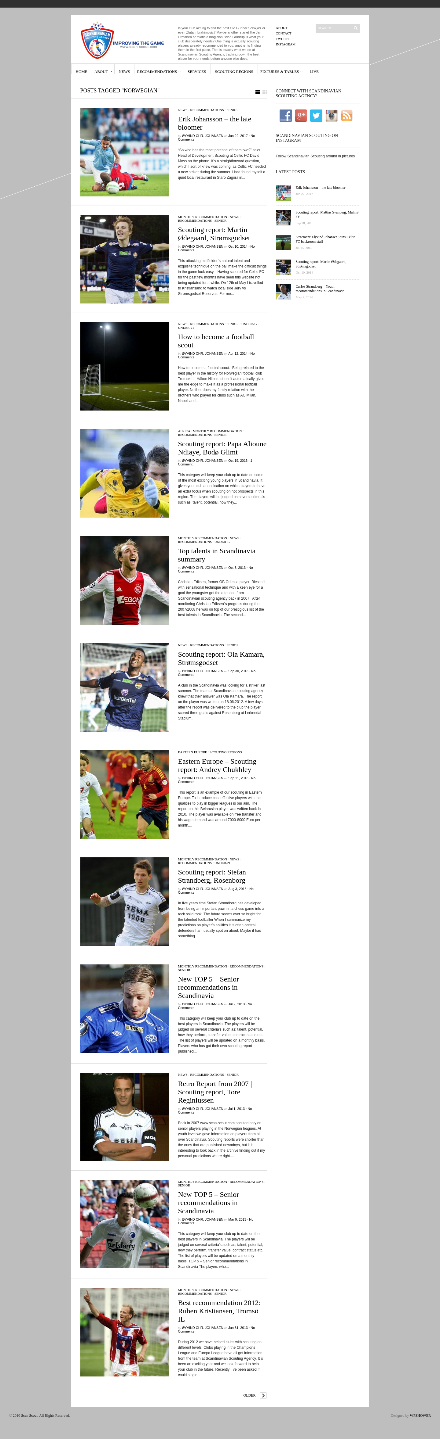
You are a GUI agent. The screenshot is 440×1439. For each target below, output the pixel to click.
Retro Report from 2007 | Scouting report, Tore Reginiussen (215, 1092)
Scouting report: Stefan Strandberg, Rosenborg (212, 876)
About (282, 28)
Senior (232, 110)
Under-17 (249, 324)
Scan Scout (29, 1415)
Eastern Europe (192, 752)
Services (197, 71)
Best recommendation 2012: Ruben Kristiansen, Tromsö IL (219, 1311)
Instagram (286, 44)
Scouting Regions (234, 71)
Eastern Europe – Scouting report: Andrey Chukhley (217, 765)
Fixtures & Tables (279, 71)
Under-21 (186, 327)
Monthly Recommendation (202, 217)
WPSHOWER (420, 1415)
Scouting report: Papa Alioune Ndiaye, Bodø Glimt (222, 448)
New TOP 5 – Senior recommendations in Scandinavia (208, 987)
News (124, 71)
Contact (284, 33)
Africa (184, 431)
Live (314, 71)
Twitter (283, 39)
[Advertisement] (318, 353)
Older (250, 1395)
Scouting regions (226, 752)
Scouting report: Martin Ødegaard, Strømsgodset (214, 234)
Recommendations (157, 71)
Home (81, 71)
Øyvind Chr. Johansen (202, 136)
